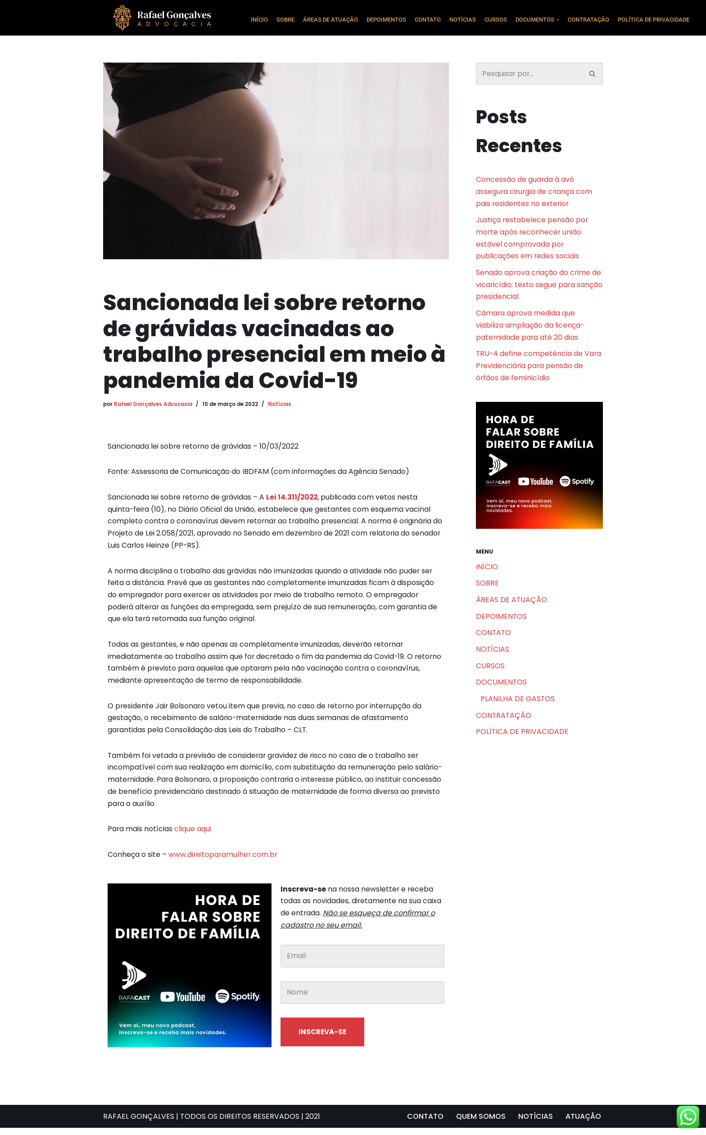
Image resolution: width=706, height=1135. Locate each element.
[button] (558, 19)
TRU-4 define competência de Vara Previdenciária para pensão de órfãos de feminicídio (539, 369)
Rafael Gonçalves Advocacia (153, 403)
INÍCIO (259, 19)
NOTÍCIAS (462, 19)
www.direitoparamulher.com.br (223, 860)
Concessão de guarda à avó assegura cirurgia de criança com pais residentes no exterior (535, 192)
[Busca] (529, 74)
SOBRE (285, 19)
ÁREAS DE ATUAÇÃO (330, 19)
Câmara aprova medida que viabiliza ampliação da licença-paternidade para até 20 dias (530, 328)
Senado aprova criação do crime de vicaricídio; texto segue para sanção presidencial (539, 287)
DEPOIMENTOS (386, 19)
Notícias (281, 403)
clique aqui (193, 834)
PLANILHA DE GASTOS (517, 705)
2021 (312, 1123)
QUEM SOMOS (480, 1123)
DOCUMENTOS (501, 688)
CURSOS (495, 19)
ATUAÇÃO (583, 1123)
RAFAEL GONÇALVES (138, 1123)
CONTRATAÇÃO (588, 19)
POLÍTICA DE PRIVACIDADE (653, 19)
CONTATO (428, 19)
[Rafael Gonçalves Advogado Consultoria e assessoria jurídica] (164, 18)
